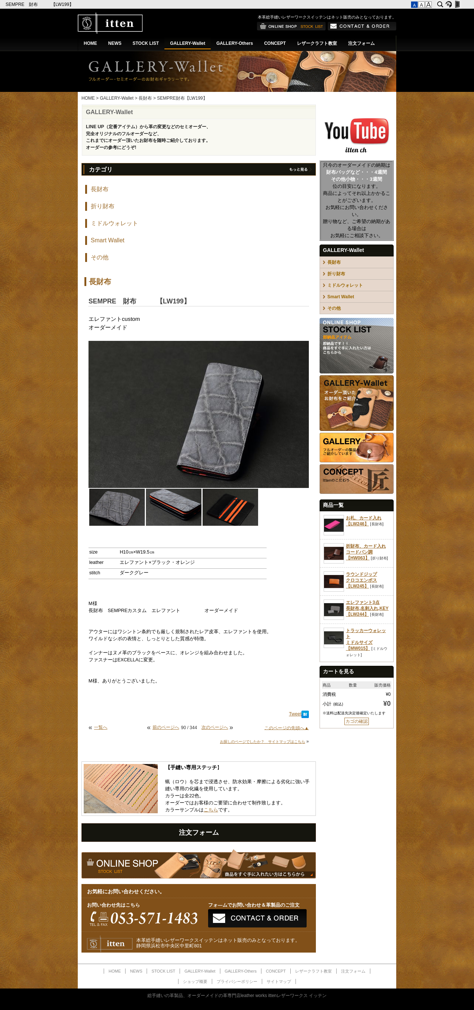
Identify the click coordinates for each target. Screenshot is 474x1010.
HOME (90, 43)
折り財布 (102, 206)
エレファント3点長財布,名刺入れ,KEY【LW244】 (367, 608)
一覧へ (100, 727)
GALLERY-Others (234, 43)
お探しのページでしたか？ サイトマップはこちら (262, 742)
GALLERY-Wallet (187, 43)
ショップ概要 (195, 981)
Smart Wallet (107, 240)
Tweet (295, 714)
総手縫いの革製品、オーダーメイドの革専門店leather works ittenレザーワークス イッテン (237, 995)
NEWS (114, 43)
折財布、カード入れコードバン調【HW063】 (366, 552)
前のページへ (166, 727)
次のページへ (214, 727)
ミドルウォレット (114, 223)
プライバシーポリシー (237, 981)
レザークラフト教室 (317, 43)
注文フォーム (361, 43)
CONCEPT (275, 43)
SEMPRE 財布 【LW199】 (40, 4)
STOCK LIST (146, 43)
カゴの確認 (357, 721)
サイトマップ (279, 981)
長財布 (145, 98)
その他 (100, 257)
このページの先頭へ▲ (286, 727)
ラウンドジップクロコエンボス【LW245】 (361, 580)
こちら (211, 810)
